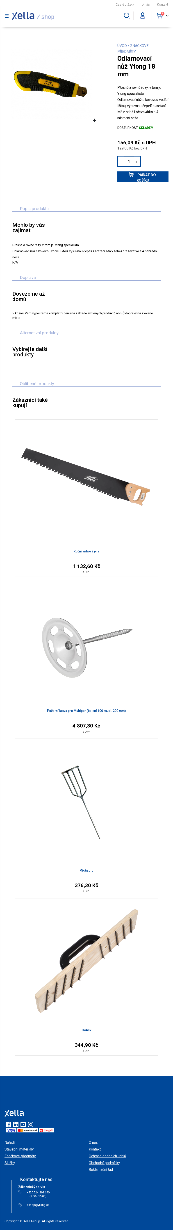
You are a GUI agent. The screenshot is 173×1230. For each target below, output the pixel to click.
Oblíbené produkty (37, 383)
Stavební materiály (19, 1149)
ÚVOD (122, 46)
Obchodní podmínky (104, 1163)
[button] (94, 120)
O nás (145, 4)
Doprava (28, 277)
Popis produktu (34, 208)
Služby (10, 1163)
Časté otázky (125, 4)
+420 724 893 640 (38, 1193)
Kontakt (162, 4)
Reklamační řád (101, 1169)
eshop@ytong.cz (38, 1206)
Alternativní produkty (39, 332)
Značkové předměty (20, 1156)
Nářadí (10, 1142)
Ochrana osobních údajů (107, 1156)
